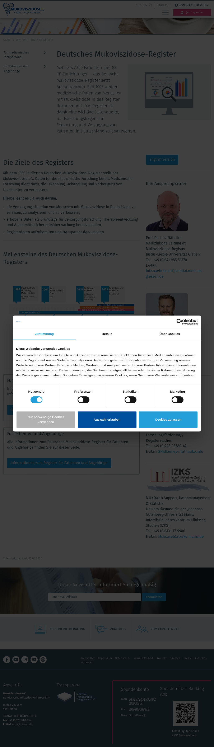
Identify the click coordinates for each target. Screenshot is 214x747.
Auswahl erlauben (107, 419)
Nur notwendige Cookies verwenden (46, 419)
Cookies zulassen (168, 419)
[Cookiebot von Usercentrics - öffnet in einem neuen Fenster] (179, 322)
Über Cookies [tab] (169, 334)
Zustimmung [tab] (44, 334)
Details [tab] (107, 334)
